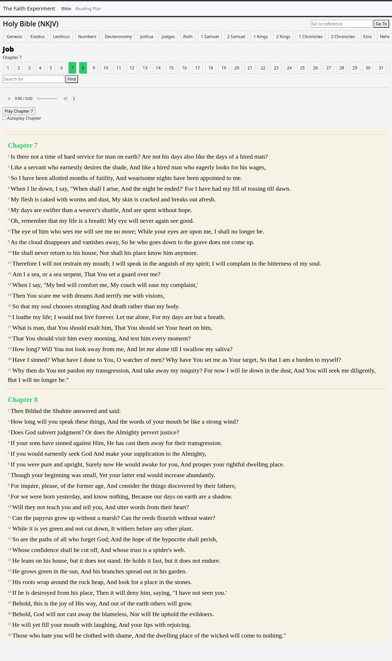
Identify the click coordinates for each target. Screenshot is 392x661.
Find (72, 79)
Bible (66, 8)
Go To (381, 24)
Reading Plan (88, 8)
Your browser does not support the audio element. (42, 99)
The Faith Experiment (29, 8)
